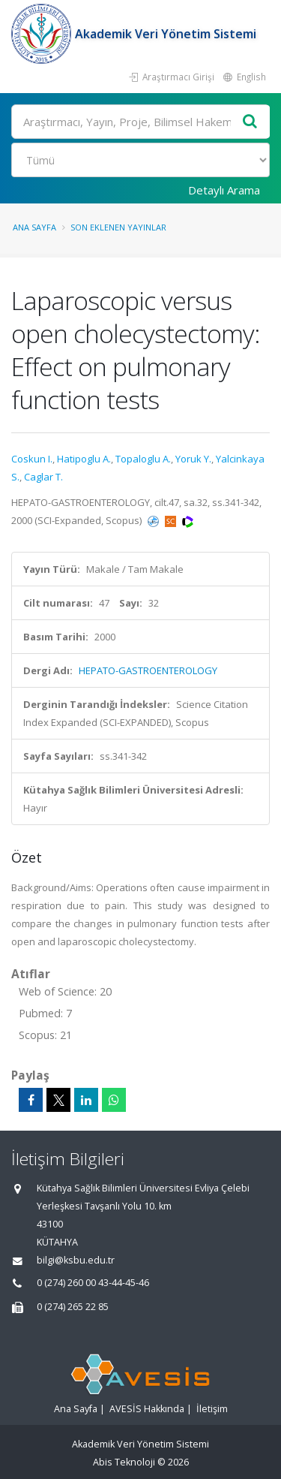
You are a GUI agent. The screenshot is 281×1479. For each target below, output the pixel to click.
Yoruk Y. (193, 458)
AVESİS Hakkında (146, 1408)
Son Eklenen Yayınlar (118, 227)
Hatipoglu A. (84, 458)
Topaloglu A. (143, 458)
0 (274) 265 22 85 (73, 1306)
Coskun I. (31, 458)
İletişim (212, 1408)
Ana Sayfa (34, 227)
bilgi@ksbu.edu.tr (76, 1260)
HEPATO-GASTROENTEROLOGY (148, 670)
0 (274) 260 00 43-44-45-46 (93, 1282)
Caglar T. (43, 476)
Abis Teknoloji (124, 1462)
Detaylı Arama (224, 189)
